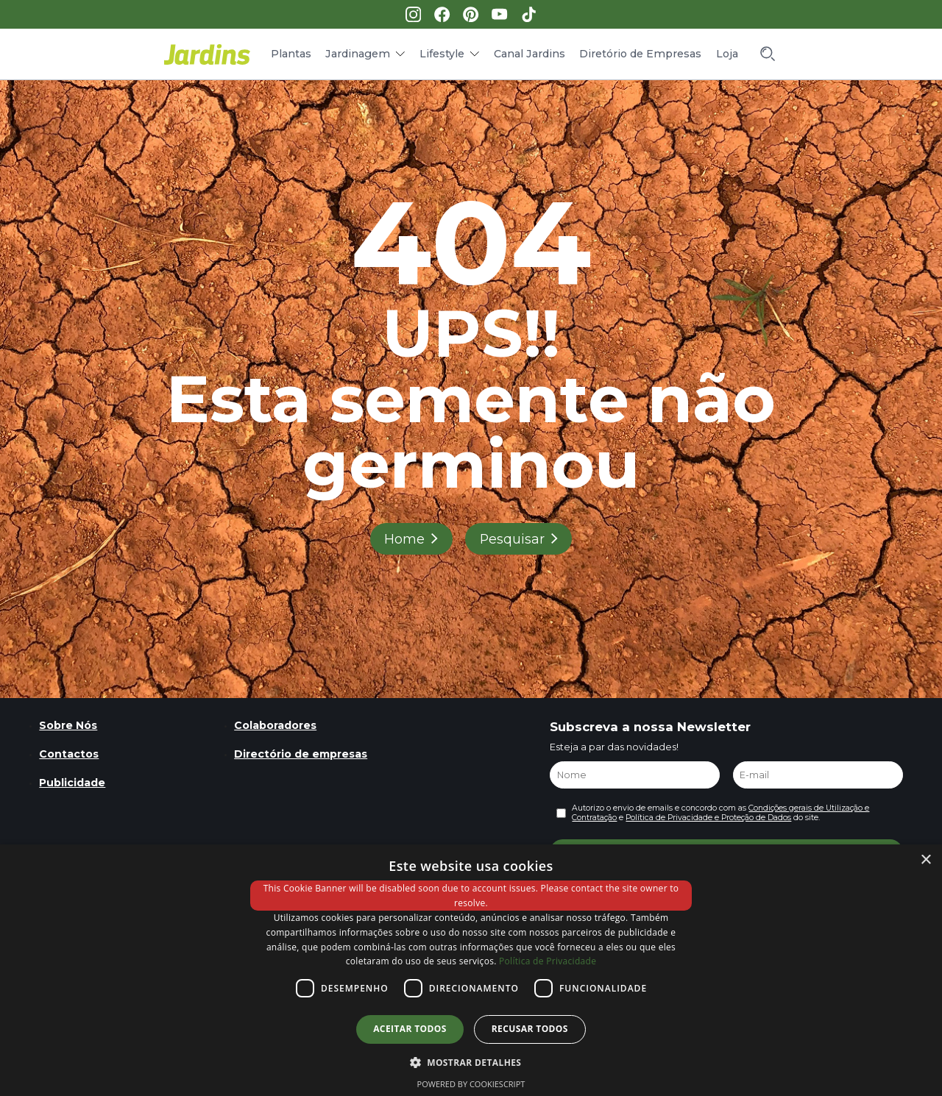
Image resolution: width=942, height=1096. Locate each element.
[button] (471, 1061)
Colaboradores (275, 725)
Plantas (291, 53)
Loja (727, 53)
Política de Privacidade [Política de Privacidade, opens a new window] (547, 961)
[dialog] (471, 970)
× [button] (925, 860)
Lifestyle (441, 53)
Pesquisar (512, 539)
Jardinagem (357, 53)
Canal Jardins (529, 53)
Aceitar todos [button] (410, 1028)
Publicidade (72, 782)
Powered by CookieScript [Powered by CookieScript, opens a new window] (471, 1083)
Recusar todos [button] (530, 1028)
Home (404, 539)
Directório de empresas (300, 754)
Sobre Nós (68, 725)
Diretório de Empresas (640, 53)
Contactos (69, 754)
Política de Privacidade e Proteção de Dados (708, 817)
